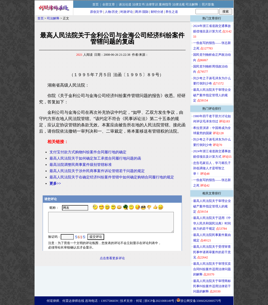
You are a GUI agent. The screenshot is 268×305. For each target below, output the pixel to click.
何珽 (139, 301)
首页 (95, 4)
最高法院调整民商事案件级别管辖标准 (80, 165)
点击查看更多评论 (112, 258)
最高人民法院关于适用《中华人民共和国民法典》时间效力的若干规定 (212, 223)
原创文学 (96, 12)
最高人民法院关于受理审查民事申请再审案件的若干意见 (212, 252)
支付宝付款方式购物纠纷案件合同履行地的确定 (87, 152)
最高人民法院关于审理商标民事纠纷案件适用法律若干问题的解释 (212, 286)
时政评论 (126, 12)
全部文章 (108, 4)
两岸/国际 (141, 12)
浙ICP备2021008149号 (159, 301)
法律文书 (138, 4)
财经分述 (157, 12)
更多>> (55, 183)
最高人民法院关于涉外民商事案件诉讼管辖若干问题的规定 (97, 171)
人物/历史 (111, 12)
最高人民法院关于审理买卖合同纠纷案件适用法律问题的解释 (212, 269)
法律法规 (178, 4)
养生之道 (171, 12)
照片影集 (208, 4)
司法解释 (192, 4)
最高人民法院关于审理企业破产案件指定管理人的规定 (212, 95)
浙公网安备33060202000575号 (200, 301)
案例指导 (165, 4)
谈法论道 (125, 4)
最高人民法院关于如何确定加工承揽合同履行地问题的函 (95, 158)
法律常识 (152, 4)
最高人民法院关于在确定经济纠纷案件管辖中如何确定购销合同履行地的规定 (111, 177)
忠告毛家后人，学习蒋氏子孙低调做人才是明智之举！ (212, 168)
